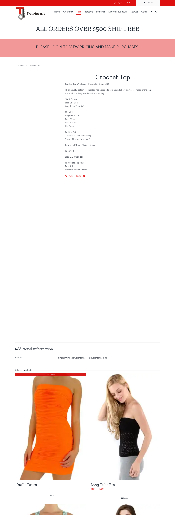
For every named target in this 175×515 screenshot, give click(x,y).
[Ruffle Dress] (50, 426)
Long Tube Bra (103, 484)
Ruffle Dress (27, 484)
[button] (156, 11)
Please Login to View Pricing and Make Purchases (87, 46)
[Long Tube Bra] (124, 426)
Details (51, 496)
